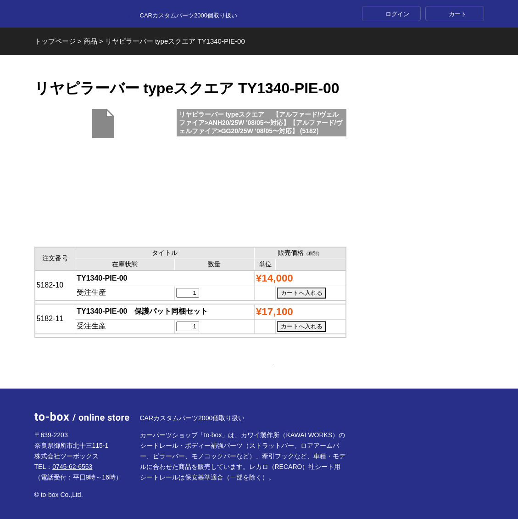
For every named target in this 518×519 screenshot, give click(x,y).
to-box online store (81, 14)
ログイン (397, 14)
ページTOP (259, 366)
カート (458, 14)
